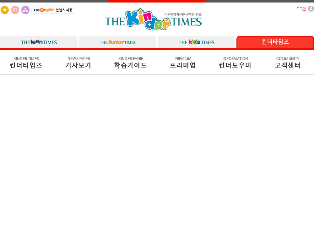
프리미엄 (183, 63)
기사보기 (78, 63)
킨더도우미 (235, 63)
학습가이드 (130, 63)
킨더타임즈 (26, 63)
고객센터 (288, 63)
